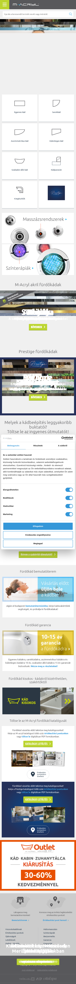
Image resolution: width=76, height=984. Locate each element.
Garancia (47, 940)
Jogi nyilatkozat (28, 970)
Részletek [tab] (38, 445)
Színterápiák (49, 933)
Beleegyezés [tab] (13, 445)
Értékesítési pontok (14, 933)
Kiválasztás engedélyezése (38, 535)
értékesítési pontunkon (56, 733)
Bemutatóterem (20, 920)
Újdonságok (10, 936)
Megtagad (38, 543)
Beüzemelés (49, 936)
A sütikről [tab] (62, 445)
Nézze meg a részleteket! (44, 666)
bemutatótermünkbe (37, 606)
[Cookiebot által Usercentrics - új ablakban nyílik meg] (61, 438)
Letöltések (10, 940)
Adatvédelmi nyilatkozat (47, 970)
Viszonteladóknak (13, 929)
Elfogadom (38, 526)
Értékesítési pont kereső (55, 920)
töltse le (26, 736)
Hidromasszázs (50, 929)
